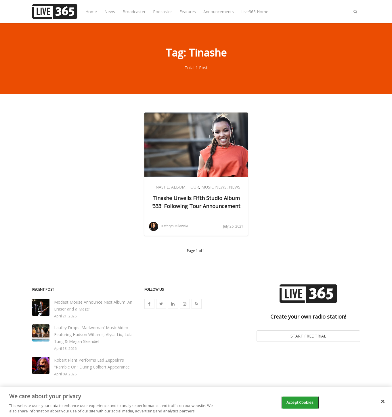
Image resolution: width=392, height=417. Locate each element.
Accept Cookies (299, 405)
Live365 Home (254, 11)
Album (178, 187)
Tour (193, 187)
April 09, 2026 (65, 374)
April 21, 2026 (65, 316)
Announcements (218, 11)
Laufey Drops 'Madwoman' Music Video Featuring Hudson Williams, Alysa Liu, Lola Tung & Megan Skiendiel (93, 334)
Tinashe (160, 187)
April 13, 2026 (65, 348)
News (109, 11)
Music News (214, 187)
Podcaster (162, 11)
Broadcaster (134, 11)
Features (187, 11)
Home (91, 11)
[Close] (382, 404)
